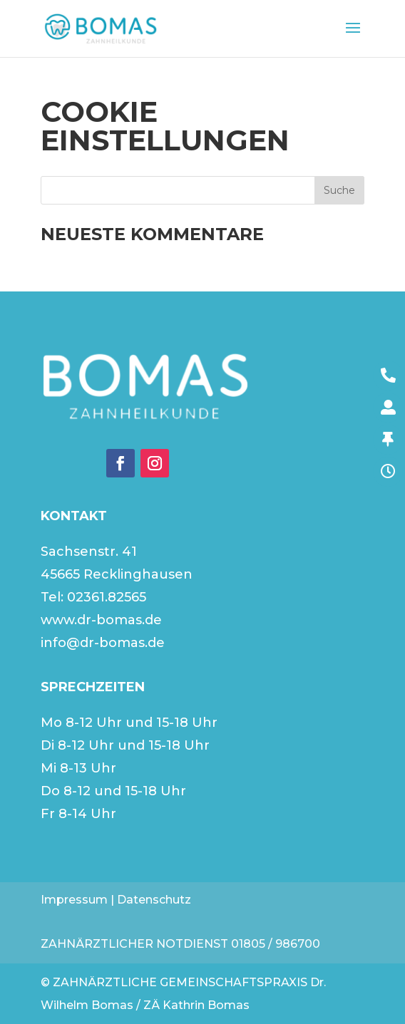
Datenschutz (154, 899)
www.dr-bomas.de (101, 620)
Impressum (74, 899)
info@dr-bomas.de (103, 643)
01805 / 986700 (275, 944)
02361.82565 (106, 597)
